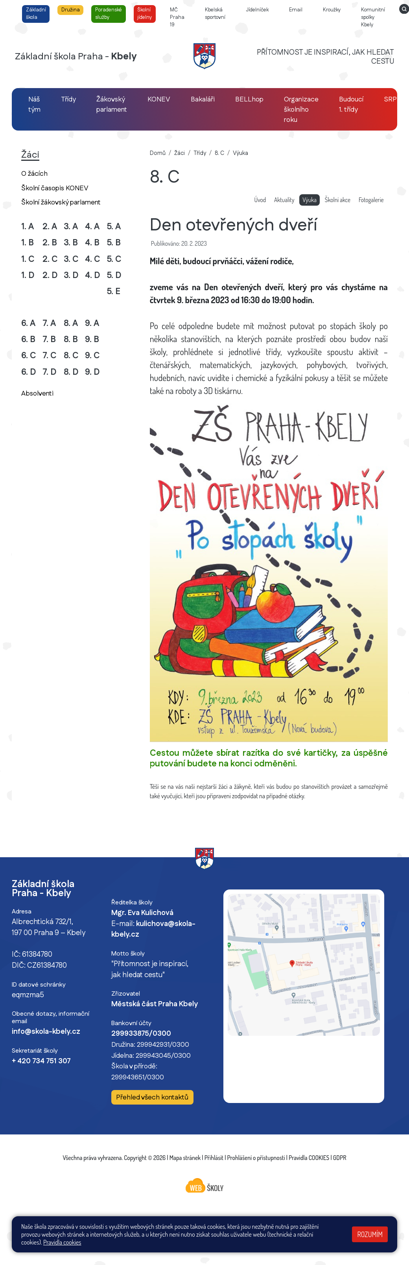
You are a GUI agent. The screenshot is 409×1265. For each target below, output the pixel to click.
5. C (114, 259)
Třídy (199, 153)
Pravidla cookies (62, 1242)
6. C (28, 356)
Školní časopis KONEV (54, 188)
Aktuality (284, 200)
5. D (114, 275)
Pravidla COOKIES (309, 1158)
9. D (92, 372)
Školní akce (337, 200)
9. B (92, 339)
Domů (158, 153)
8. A (71, 323)
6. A (28, 323)
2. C (50, 259)
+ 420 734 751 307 (41, 1061)
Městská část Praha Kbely (154, 1004)
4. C (92, 259)
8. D (71, 372)
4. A (92, 227)
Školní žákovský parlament (61, 202)
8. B (71, 339)
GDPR (339, 1158)
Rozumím (370, 1234)
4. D (92, 275)
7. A (49, 323)
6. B (28, 339)
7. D (49, 372)
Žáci (179, 153)
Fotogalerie (371, 200)
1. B (27, 243)
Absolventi (37, 393)
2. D (50, 275)
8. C (71, 356)
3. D (71, 275)
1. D (28, 275)
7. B (49, 339)
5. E (113, 291)
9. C (92, 356)
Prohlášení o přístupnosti (256, 1158)
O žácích (34, 174)
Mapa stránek (185, 1158)
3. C (71, 259)
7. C (49, 356)
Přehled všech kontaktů (152, 1098)
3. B (71, 243)
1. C (28, 259)
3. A (71, 227)
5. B (114, 243)
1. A (27, 227)
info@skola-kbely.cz (46, 1032)
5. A (114, 227)
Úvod (260, 200)
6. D (28, 372)
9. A (92, 323)
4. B (92, 243)
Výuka (240, 153)
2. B (49, 243)
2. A (49, 227)
